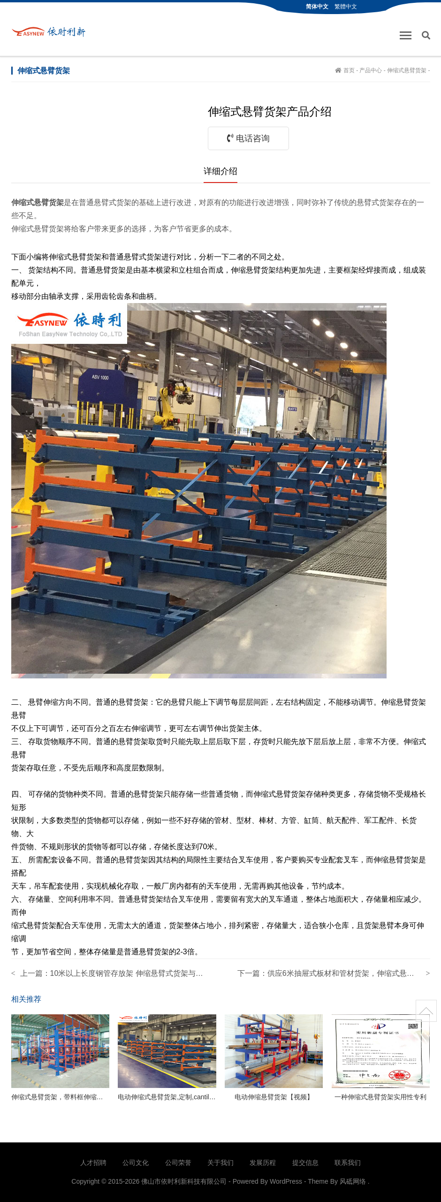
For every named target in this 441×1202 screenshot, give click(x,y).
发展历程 (263, 1162)
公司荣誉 (178, 1162)
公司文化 (135, 1162)
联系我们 (348, 1162)
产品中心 (370, 70)
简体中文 (317, 6)
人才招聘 (93, 1162)
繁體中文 (346, 6)
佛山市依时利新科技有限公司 (51, 31)
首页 (349, 70)
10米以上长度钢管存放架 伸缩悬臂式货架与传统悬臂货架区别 (153, 973)
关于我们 (220, 1162)
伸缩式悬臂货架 (406, 70)
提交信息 (305, 1162)
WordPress (286, 1181)
